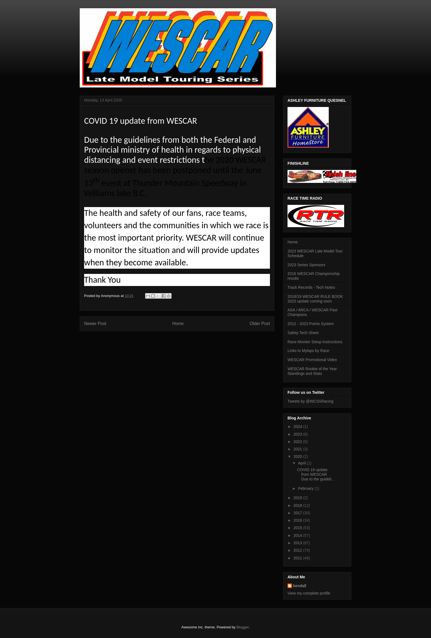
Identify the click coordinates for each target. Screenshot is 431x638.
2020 (298, 456)
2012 (298, 550)
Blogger (242, 627)
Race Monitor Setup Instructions (315, 342)
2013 (298, 543)
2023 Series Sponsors (306, 265)
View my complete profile (309, 593)
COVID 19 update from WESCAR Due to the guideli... (316, 474)
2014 (298, 535)
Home (178, 323)
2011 (298, 558)
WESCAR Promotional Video (312, 360)
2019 (298, 498)
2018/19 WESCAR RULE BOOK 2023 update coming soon (315, 298)
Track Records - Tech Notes (311, 287)
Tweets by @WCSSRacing (310, 401)
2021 (298, 449)
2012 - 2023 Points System (311, 323)
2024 (298, 426)
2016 (298, 520)
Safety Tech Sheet (303, 333)
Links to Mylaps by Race (308, 350)
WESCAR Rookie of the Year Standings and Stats (312, 371)
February (306, 488)
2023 (298, 434)
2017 (298, 513)
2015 (298, 528)
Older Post (260, 323)
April (302, 463)
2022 (298, 441)
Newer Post (95, 323)
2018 (298, 505)
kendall (299, 586)
